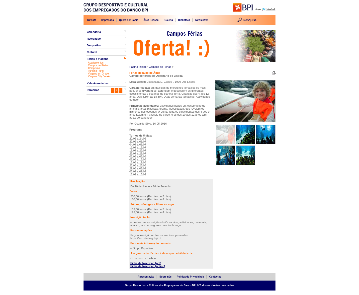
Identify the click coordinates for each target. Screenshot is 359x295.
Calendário (94, 31)
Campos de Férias (98, 65)
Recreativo (94, 38)
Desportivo (94, 45)
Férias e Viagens (97, 58)
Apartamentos (95, 62)
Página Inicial (137, 66)
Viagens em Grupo (98, 73)
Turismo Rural (95, 71)
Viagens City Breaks (99, 76)
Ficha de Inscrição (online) (147, 266)
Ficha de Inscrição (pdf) (145, 263)
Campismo (94, 68)
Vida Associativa (97, 83)
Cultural (92, 52)
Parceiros (93, 89)
